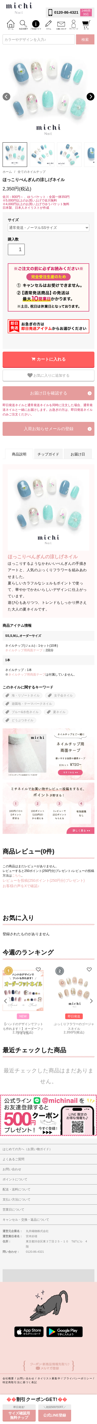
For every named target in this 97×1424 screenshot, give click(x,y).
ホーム (7, 172)
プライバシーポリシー (77, 1378)
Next (90, 96)
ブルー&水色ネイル (25, 712)
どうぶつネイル (22, 720)
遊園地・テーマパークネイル (32, 703)
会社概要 (8, 1378)
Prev (6, 1000)
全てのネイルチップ (32, 172)
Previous (6, 96)
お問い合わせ (25, 1378)
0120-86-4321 (66, 12)
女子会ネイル (63, 695)
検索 (85, 39)
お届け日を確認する (48, 393)
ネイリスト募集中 (49, 1378)
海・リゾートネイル (26, 695)
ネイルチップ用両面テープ (23, 650)
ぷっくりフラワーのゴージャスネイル (74, 1026)
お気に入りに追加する (48, 375)
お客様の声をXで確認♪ (21, 886)
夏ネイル (59, 712)
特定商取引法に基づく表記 (20, 1382)
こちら (16, 875)
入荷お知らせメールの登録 (48, 429)
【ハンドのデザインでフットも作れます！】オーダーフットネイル (23, 1026)
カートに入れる (51, 359)
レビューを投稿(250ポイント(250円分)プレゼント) (44, 880)
